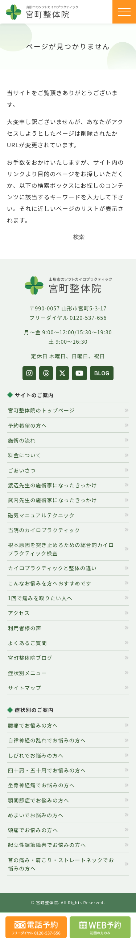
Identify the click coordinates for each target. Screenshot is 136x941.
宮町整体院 (47, 902)
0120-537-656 (88, 317)
